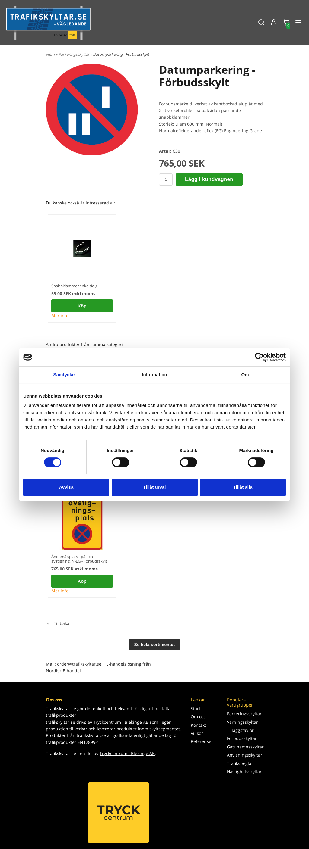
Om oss (198, 716)
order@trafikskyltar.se (79, 664)
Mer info (59, 315)
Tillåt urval (154, 487)
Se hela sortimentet (154, 644)
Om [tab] (245, 374)
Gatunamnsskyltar (245, 747)
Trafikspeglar (240, 763)
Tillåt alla (243, 487)
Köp (82, 305)
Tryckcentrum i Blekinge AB (127, 753)
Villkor (197, 733)
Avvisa (66, 487)
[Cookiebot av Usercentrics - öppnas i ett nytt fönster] (259, 357)
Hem (50, 54)
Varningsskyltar (242, 722)
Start (195, 708)
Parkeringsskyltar (74, 54)
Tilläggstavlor (240, 730)
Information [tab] (154, 374)
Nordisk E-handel (63, 670)
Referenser (202, 741)
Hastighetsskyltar (244, 771)
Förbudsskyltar (242, 738)
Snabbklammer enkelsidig (74, 286)
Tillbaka (57, 623)
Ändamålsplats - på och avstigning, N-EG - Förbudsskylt (79, 559)
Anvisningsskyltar (244, 755)
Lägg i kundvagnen (209, 179)
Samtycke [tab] (64, 374)
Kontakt (198, 725)
